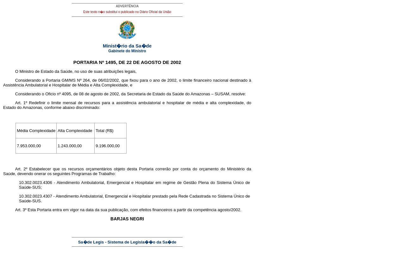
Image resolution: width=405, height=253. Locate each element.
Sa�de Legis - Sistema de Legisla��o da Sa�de (127, 242)
